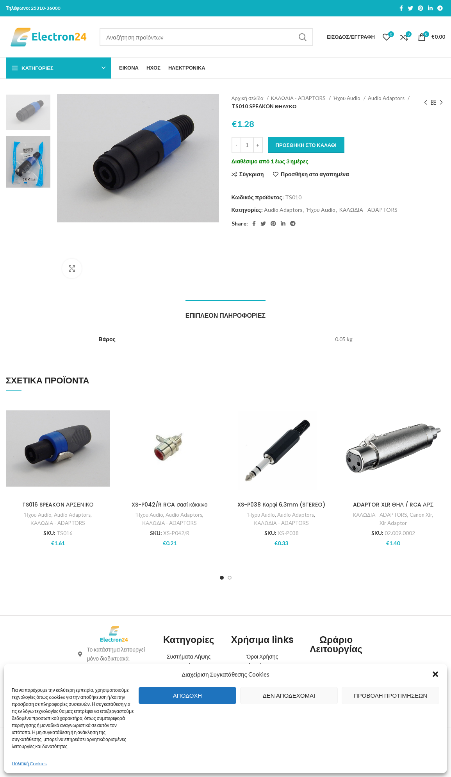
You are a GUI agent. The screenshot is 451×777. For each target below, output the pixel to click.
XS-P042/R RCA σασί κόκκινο (169, 504)
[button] (435, 674)
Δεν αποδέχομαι (289, 695)
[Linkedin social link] (430, 8)
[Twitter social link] (410, 8)
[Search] (206, 37)
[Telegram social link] (440, 8)
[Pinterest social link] (420, 8)
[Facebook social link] (401, 8)
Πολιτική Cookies (29, 763)
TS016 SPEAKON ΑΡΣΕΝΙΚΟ (57, 504)
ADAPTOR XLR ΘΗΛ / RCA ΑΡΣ (393, 504)
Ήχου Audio (347, 98)
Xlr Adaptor (393, 523)
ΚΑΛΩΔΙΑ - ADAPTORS (299, 98)
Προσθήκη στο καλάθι (306, 145)
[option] (28, 112)
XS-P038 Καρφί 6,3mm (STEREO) (281, 504)
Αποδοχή (187, 695)
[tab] (225, 312)
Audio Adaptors (387, 98)
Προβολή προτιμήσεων (390, 695)
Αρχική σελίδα (248, 98)
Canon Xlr (421, 515)
